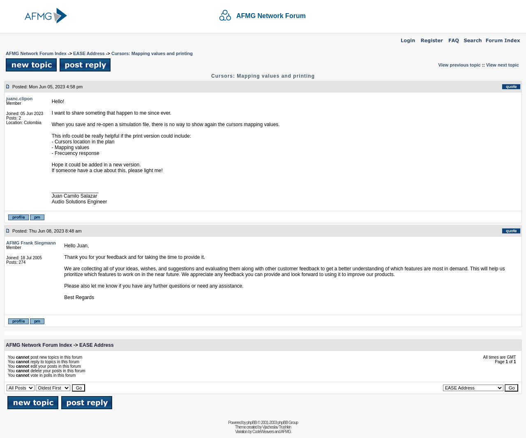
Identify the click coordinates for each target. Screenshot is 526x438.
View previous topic (459, 64)
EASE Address (89, 53)
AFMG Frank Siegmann (31, 242)
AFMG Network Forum (271, 15)
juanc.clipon (19, 98)
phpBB (252, 422)
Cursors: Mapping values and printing (152, 53)
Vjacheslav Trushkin (276, 427)
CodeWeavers (263, 431)
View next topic (502, 64)
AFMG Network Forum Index (36, 53)
